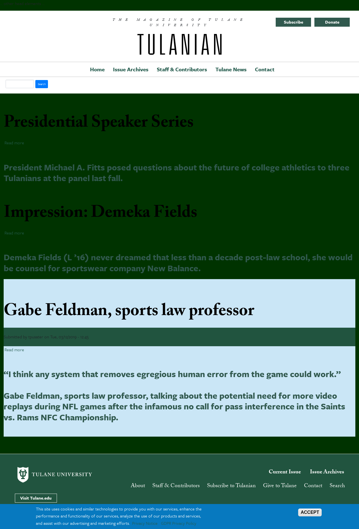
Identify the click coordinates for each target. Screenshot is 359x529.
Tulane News (231, 69)
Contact (265, 69)
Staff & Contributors (182, 69)
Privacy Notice (145, 523)
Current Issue (285, 472)
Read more (14, 143)
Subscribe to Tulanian (231, 486)
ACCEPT (310, 512)
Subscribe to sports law (6, 439)
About (138, 486)
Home (97, 69)
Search (337, 486)
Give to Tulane (280, 486)
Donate (332, 22)
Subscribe (293, 22)
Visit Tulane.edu (36, 498)
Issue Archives (130, 69)
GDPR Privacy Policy (178, 523)
